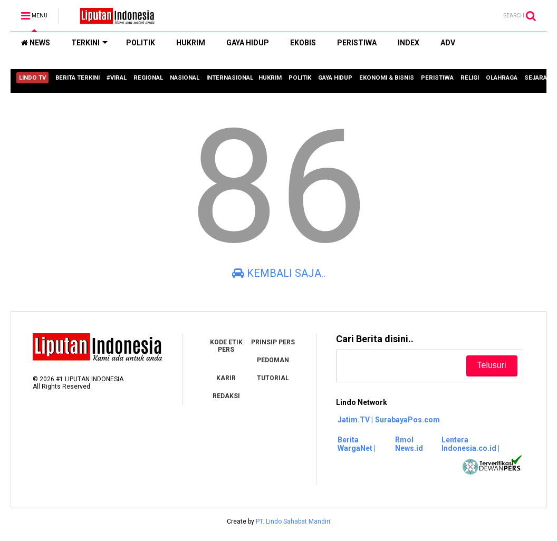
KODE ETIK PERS (226, 346)
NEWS (35, 42)
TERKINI (89, 42)
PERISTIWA (357, 42)
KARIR (226, 378)
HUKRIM (190, 42)
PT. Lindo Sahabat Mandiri (293, 521)
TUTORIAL (273, 378)
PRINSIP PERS (273, 342)
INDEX (408, 42)
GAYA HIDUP (247, 42)
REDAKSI (226, 396)
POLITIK (140, 42)
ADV (447, 42)
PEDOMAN (273, 360)
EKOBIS (303, 42)
